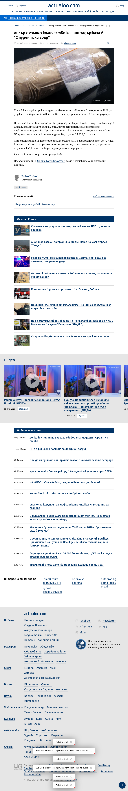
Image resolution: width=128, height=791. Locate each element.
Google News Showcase (51, 161)
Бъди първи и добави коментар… (36, 204)
